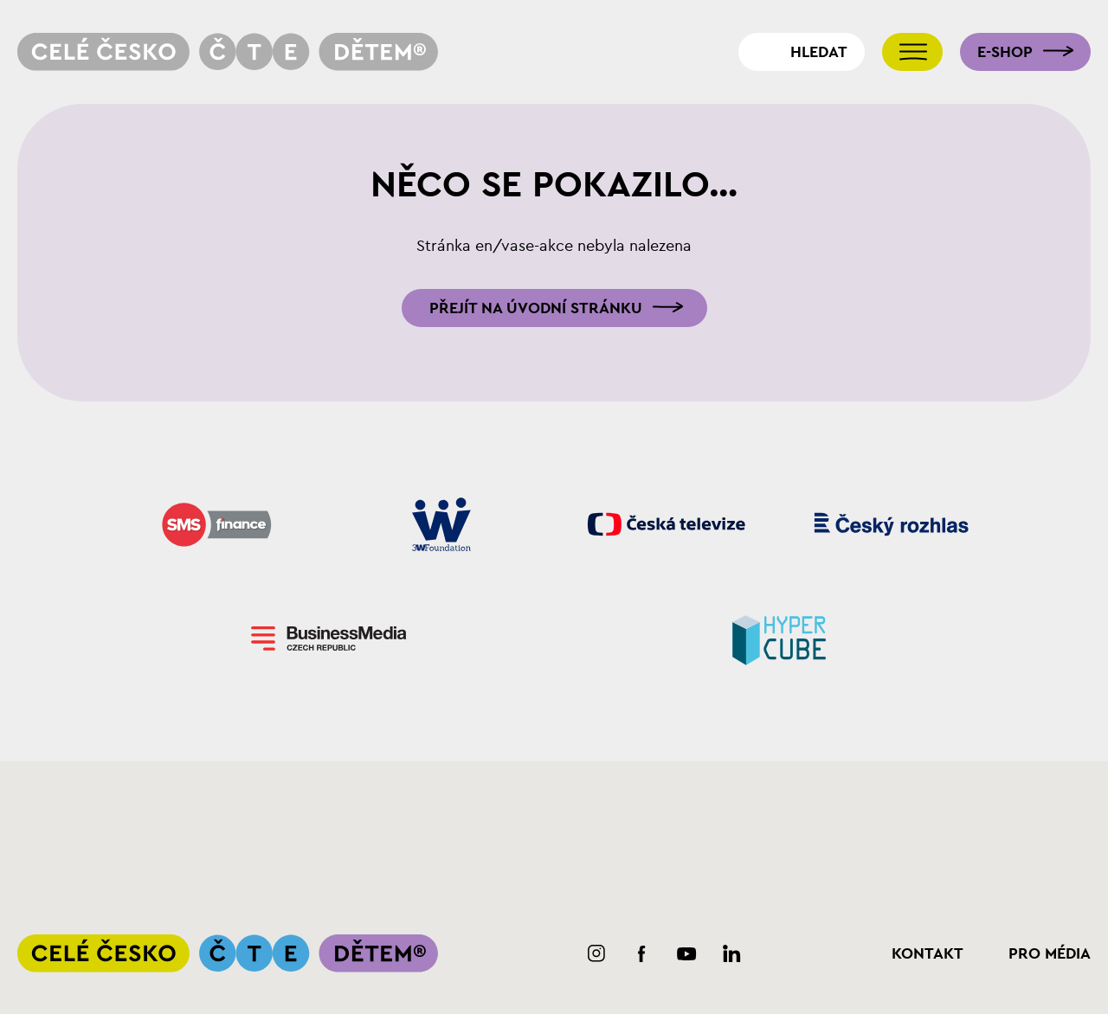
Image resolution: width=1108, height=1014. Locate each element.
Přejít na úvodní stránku (535, 308)
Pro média (1049, 953)
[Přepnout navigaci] (912, 52)
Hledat (818, 52)
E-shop (1005, 52)
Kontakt (927, 953)
